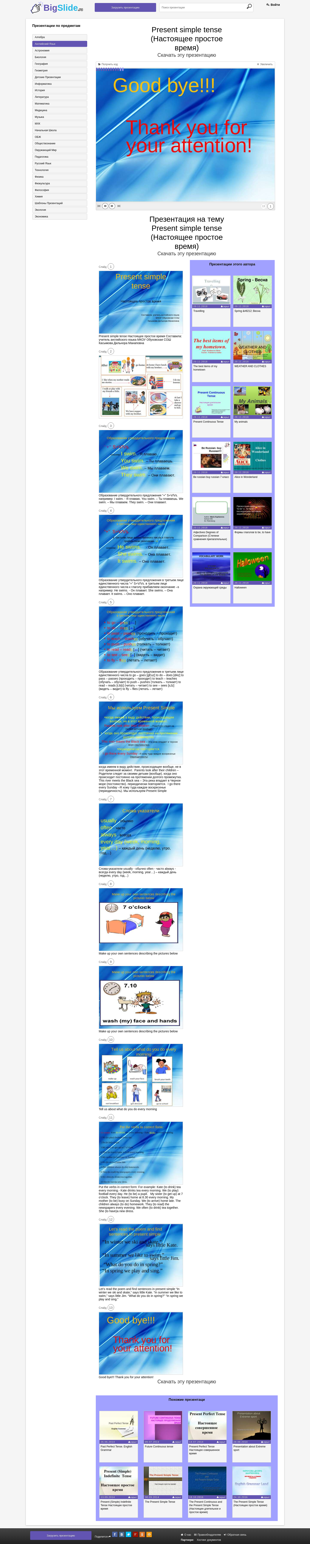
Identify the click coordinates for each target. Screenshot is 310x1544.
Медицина (41, 110)
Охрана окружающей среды (210, 587)
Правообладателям (207, 1534)
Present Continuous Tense (209, 421)
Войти (273, 4)
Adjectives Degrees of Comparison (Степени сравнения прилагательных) (210, 536)
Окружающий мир (45, 150)
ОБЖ (38, 137)
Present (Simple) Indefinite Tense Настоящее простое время (117, 1505)
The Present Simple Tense (161, 1501)
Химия (38, 197)
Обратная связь (235, 1534)
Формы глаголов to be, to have (253, 532)
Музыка (39, 117)
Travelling (199, 310)
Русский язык (43, 163)
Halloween (241, 587)
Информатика (43, 83)
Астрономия (42, 50)
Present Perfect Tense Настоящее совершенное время (206, 1450)
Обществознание (45, 143)
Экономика (41, 217)
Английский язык (45, 43)
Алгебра (40, 37)
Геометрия (41, 70)
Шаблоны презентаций (48, 203)
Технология (41, 170)
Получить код (108, 64)
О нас (186, 1534)
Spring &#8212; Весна (248, 310)
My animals (241, 421)
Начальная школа (45, 130)
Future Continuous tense (160, 1446)
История (40, 90)
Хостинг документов (209, 1539)
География (41, 63)
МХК (37, 123)
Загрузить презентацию (125, 7)
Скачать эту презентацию (186, 55)
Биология (40, 57)
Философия (42, 190)
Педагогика (41, 157)
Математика (42, 103)
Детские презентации (47, 77)
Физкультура (42, 183)
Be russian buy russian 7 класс (211, 477)
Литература (42, 97)
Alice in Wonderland (246, 477)
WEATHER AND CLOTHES (251, 366)
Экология (40, 210)
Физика (39, 177)
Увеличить (265, 64)
